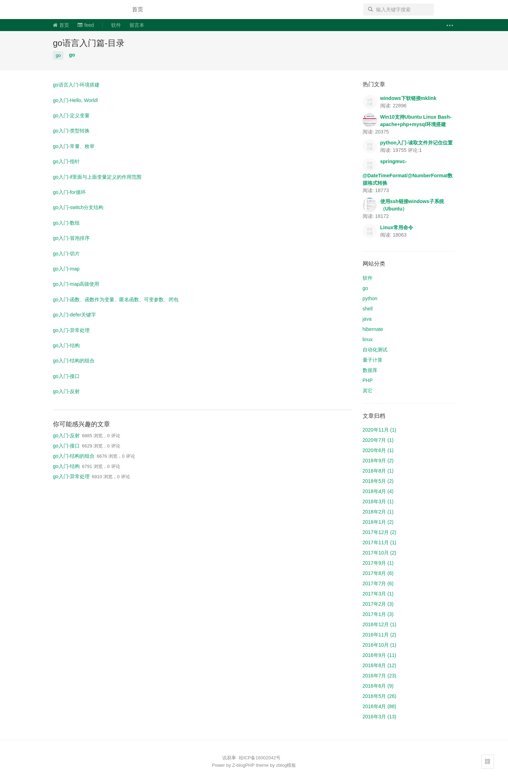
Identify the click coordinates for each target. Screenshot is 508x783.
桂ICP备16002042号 (260, 757)
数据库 (370, 370)
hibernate (373, 329)
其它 (368, 390)
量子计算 (372, 360)
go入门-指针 (66, 161)
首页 (137, 9)
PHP (368, 380)
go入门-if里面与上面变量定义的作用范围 (97, 177)
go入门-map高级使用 (76, 284)
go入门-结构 (66, 345)
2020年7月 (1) (378, 440)
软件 (116, 25)
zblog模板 (286, 765)
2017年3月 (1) (378, 594)
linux (368, 339)
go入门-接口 (66, 376)
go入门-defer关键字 (74, 315)
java (367, 319)
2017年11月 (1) (380, 542)
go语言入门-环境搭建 (76, 85)
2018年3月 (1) (378, 501)
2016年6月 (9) (378, 686)
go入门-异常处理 (71, 330)
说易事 (86, 9)
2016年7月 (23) (380, 675)
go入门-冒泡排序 (71, 238)
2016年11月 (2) (380, 634)
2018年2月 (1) (378, 512)
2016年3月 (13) (380, 716)
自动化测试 (375, 349)
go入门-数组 (66, 223)
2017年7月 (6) (378, 583)
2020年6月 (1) (378, 450)
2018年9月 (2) (378, 460)
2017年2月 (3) (378, 604)
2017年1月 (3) (378, 614)
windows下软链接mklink (408, 98)
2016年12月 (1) (380, 624)
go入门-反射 (66, 391)
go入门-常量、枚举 (74, 146)
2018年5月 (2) (378, 481)
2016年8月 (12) (380, 665)
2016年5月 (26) (380, 696)
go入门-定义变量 (71, 115)
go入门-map (66, 269)
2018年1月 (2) (378, 522)
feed (86, 25)
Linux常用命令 (396, 227)
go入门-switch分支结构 (78, 207)
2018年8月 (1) (378, 471)
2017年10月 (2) (380, 553)
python (370, 298)
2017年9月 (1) (378, 563)
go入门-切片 (66, 253)
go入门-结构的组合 (74, 360)
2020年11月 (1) (380, 430)
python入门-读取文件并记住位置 (416, 143)
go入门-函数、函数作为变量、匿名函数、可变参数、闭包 (116, 299)
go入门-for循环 (69, 192)
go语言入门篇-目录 (89, 43)
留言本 (136, 25)
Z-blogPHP (243, 765)
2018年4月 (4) (378, 491)
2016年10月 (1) (380, 645)
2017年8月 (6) (378, 573)
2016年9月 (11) (380, 655)
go (58, 55)
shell (368, 309)
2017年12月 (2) (380, 532)
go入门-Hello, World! (75, 100)
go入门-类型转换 (71, 131)
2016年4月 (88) (380, 706)
